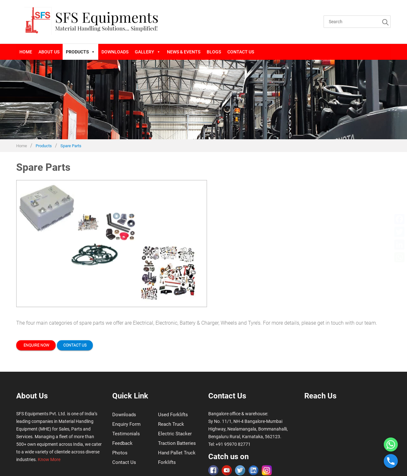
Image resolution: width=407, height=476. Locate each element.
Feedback (122, 443)
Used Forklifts (173, 414)
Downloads (114, 51)
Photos (120, 453)
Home (25, 51)
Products (80, 51)
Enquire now (36, 345)
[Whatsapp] (391, 445)
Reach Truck (171, 424)
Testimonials (126, 434)
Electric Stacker (175, 434)
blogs (214, 51)
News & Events (183, 51)
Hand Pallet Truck (177, 453)
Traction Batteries (177, 443)
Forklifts (167, 462)
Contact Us (240, 51)
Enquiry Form (126, 424)
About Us (48, 51)
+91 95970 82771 (233, 444)
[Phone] (391, 461)
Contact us (74, 345)
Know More (49, 459)
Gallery (148, 51)
